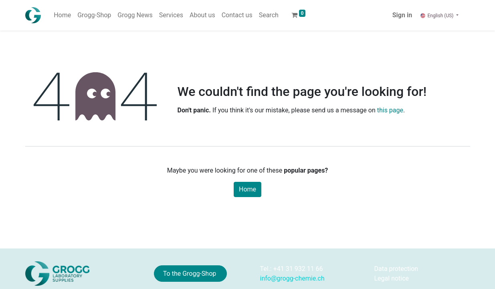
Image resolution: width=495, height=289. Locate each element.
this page (390, 110)
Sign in (402, 15)
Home (247, 189)
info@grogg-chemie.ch (292, 278)
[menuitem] (62, 15)
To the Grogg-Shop (190, 273)
